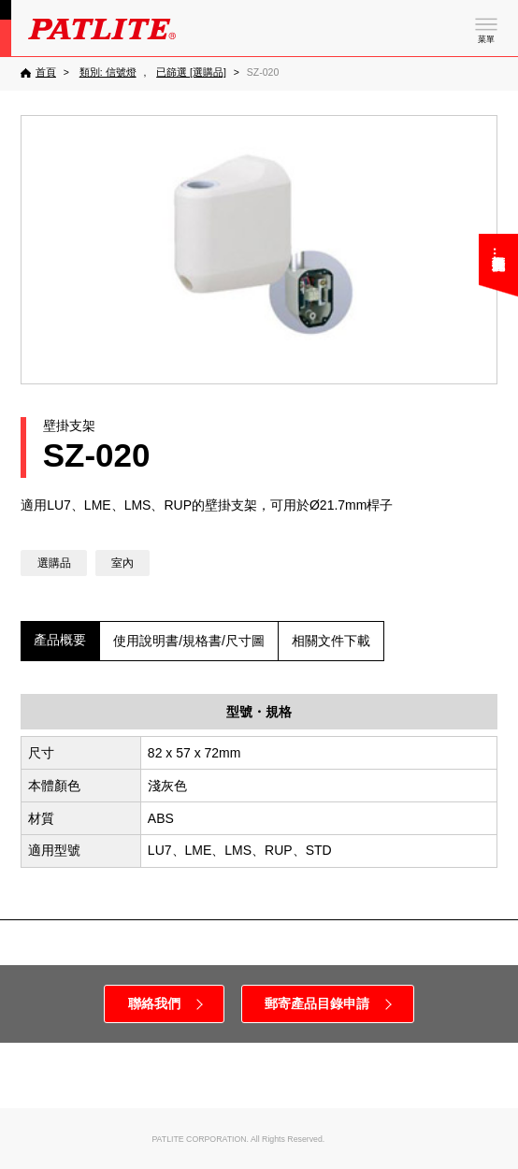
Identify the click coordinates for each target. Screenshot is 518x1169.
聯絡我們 (154, 1003)
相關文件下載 (331, 640)
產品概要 (60, 639)
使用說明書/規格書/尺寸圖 (189, 640)
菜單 (486, 39)
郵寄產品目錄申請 (317, 1003)
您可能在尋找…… (498, 260)
